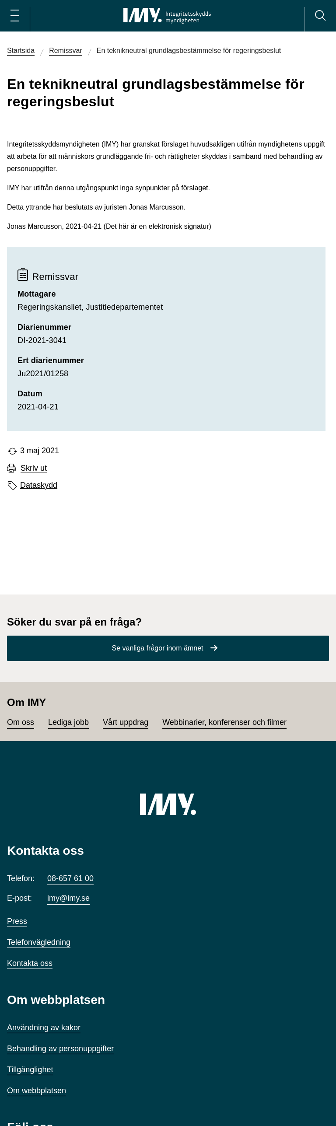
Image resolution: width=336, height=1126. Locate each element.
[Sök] (320, 15)
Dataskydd (38, 485)
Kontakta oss (29, 963)
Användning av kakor (43, 1027)
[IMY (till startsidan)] (168, 804)
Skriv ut (34, 468)
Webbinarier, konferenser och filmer (224, 722)
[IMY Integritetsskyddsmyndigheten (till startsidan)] (167, 15)
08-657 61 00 (70, 878)
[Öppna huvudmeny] (15, 15)
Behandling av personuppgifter (60, 1048)
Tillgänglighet (30, 1069)
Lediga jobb (68, 722)
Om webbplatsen (36, 1090)
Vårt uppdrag (125, 722)
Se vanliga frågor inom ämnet (157, 648)
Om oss (20, 722)
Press (17, 921)
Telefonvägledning (38, 942)
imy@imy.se (68, 898)
